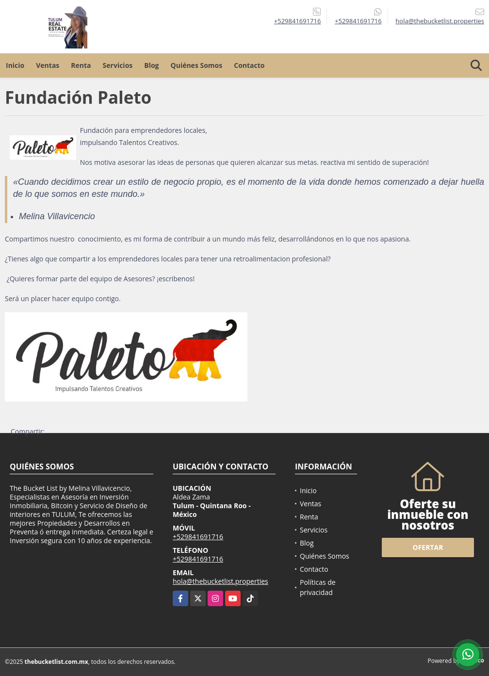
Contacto (249, 65)
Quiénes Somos (197, 65)
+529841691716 (297, 20)
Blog (151, 65)
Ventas (47, 65)
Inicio (15, 65)
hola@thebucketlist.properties (220, 581)
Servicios (118, 65)
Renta (81, 65)
